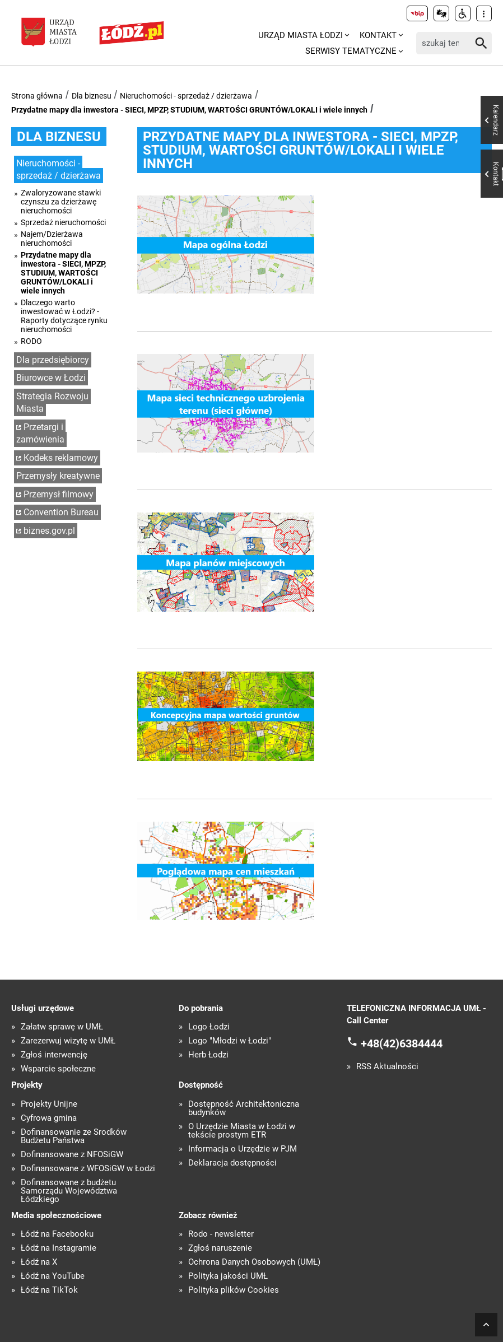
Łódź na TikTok (49, 1290)
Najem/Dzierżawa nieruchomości (52, 239)
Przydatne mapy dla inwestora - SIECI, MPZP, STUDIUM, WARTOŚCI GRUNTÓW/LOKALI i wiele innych (189, 109)
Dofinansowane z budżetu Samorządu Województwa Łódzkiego (69, 1191)
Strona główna (37, 95)
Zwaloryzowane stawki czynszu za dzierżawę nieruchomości (61, 201)
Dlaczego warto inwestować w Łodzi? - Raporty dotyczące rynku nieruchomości (64, 316)
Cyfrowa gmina (49, 1118)
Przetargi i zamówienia (40, 433)
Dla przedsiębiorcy (52, 360)
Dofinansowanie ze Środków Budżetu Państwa (74, 1136)
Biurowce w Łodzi (51, 377)
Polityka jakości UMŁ (228, 1276)
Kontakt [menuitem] (378, 35)
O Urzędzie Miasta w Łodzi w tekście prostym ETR (241, 1130)
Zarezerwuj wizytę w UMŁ (68, 1041)
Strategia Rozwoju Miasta (52, 402)
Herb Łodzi (208, 1055)
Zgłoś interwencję (54, 1055)
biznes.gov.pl (49, 530)
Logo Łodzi (209, 1027)
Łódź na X (39, 1262)
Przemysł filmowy (59, 494)
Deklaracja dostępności (232, 1163)
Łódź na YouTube (53, 1276)
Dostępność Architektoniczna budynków (243, 1108)
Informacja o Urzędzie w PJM (242, 1149)
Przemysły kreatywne (58, 475)
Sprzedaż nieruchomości (63, 222)
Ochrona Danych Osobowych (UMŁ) (254, 1262)
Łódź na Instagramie (58, 1248)
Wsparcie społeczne (58, 1069)
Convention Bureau (61, 512)
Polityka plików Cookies (233, 1290)
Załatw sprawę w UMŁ (62, 1027)
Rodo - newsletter (221, 1234)
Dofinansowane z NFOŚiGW (72, 1154)
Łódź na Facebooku (57, 1234)
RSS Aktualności (387, 1067)
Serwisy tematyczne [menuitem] (351, 51)
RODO (31, 341)
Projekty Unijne (49, 1104)
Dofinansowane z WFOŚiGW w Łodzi (88, 1168)
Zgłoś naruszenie (220, 1248)
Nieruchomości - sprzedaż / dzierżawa (186, 95)
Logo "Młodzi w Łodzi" (229, 1041)
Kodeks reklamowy (61, 458)
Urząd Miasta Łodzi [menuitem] (300, 35)
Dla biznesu (91, 95)
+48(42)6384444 (402, 1043)
